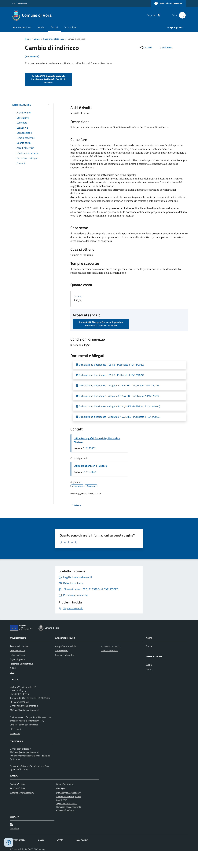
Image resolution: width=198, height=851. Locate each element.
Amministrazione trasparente (68, 796)
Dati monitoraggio (17, 839)
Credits (60, 839)
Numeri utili (15, 733)
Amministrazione (22, 27)
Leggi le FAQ (61, 800)
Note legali (60, 788)
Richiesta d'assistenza (65, 810)
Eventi (149, 669)
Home (28, 38)
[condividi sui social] (145, 47)
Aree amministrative (19, 646)
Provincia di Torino (18, 788)
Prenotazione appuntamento (68, 806)
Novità (41, 27)
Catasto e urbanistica (65, 655)
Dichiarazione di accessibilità (22, 792)
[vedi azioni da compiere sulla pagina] (165, 47)
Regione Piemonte (19, 3)
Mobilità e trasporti (109, 650)
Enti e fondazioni (17, 655)
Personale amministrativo (21, 663)
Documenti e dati (17, 650)
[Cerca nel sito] (181, 15)
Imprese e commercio (110, 646)
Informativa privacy (64, 784)
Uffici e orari (15, 729)
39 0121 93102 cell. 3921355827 (34, 698)
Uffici (12, 672)
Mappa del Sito (81, 839)
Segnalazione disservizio (66, 803)
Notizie (149, 646)
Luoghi (149, 664)
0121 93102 (89, 448)
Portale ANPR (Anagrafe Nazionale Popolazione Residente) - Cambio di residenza (48, 79)
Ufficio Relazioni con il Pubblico (90, 466)
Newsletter (14, 828)
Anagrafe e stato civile (53, 38)
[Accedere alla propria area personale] (168, 3)
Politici (13, 668)
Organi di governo (18, 659)
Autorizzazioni (61, 650)
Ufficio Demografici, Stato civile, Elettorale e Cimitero (97, 440)
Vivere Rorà (70, 27)
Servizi (54, 27)
